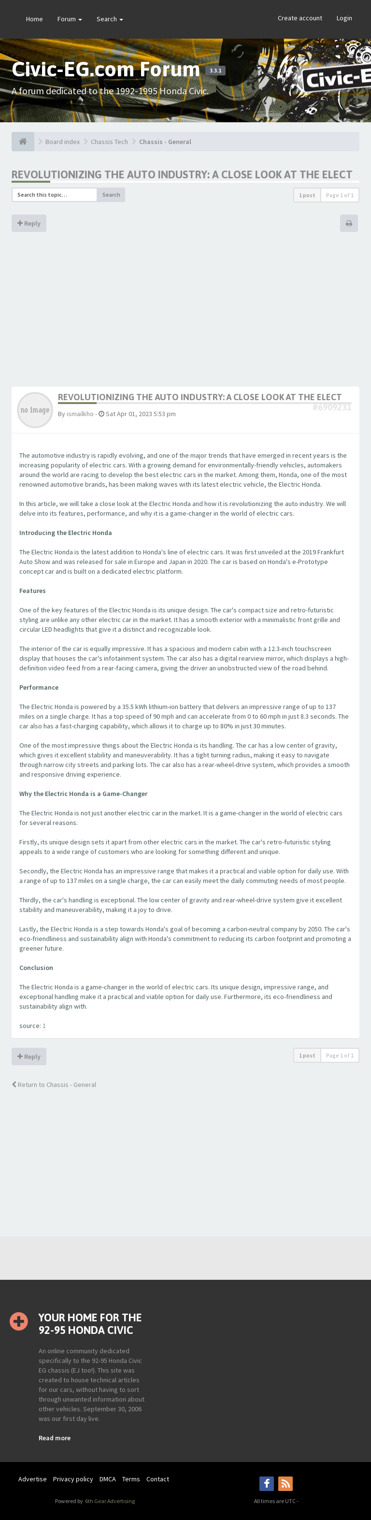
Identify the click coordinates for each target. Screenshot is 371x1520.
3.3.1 (215, 70)
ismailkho (80, 413)
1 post (307, 195)
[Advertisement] (185, 314)
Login (344, 18)
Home (34, 18)
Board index (62, 141)
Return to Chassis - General (54, 1084)
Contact (157, 1479)
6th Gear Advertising (109, 1501)
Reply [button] (29, 223)
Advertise (32, 1479)
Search (110, 18)
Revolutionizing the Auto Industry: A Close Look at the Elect (182, 174)
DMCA (108, 1479)
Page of (340, 195)
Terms (131, 1479)
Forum (69, 18)
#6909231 (332, 407)
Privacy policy (73, 1479)
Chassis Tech (109, 141)
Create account (300, 18)
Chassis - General (165, 141)
